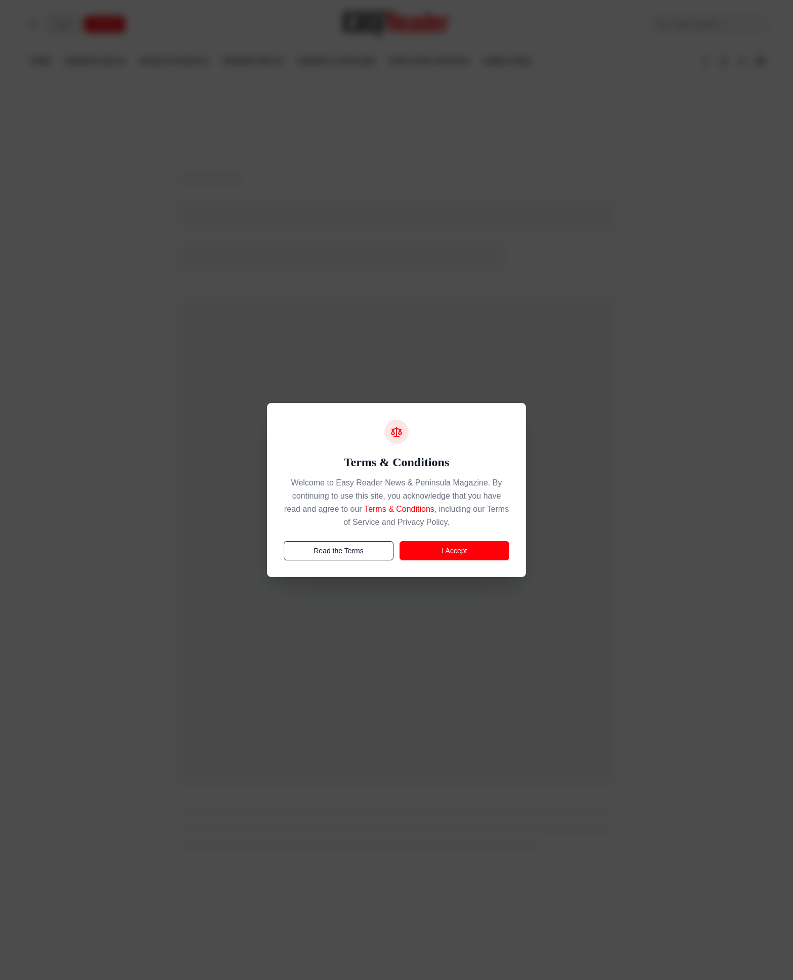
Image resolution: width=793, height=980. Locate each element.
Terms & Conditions (399, 509)
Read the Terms (339, 551)
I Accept (454, 551)
